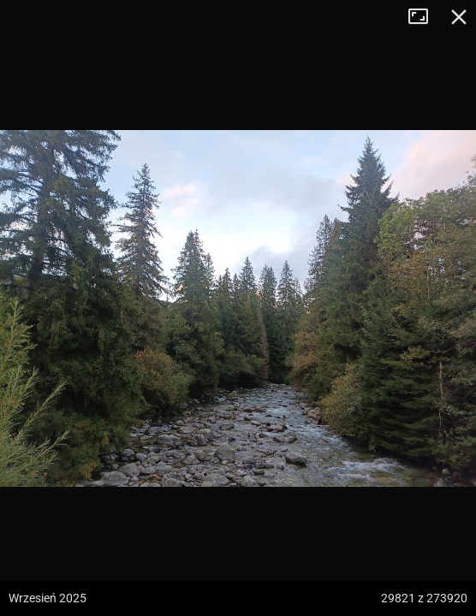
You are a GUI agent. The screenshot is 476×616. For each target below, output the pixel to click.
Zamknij (459, 17)
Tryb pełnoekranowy (425, 17)
